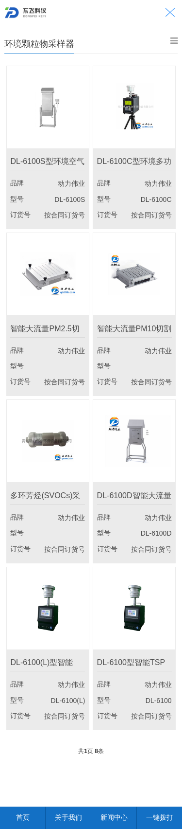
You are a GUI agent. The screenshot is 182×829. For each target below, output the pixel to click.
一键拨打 (159, 817)
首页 (23, 817)
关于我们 (68, 817)
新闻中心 (114, 817)
